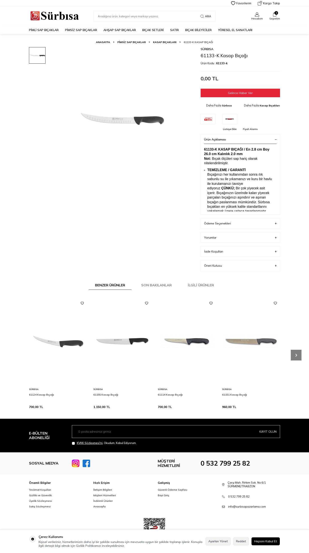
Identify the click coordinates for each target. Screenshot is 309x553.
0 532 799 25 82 (225, 463)
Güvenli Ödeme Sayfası (172, 489)
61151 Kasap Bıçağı (234, 394)
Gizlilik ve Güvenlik (40, 495)
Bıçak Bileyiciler (198, 30)
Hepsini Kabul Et (265, 541)
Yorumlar (240, 238)
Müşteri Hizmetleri (104, 495)
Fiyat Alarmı (250, 129)
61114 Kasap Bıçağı (170, 394)
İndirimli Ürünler (103, 500)
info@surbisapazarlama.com (247, 506)
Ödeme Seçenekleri (240, 223)
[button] (296, 355)
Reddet (241, 541)
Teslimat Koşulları (40, 489)
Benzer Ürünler (110, 285)
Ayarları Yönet (218, 541)
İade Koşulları (240, 252)
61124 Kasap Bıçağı (41, 394)
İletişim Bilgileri (102, 489)
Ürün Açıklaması (240, 139)
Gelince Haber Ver (240, 93)
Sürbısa (207, 49)
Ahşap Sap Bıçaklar (119, 30)
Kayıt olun (268, 431)
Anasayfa (103, 42)
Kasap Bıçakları (164, 42)
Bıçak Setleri (153, 30)
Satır (174, 30)
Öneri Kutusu (240, 266)
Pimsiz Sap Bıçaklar (81, 30)
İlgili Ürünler (201, 285)
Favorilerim (241, 3)
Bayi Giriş (163, 495)
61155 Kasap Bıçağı (105, 394)
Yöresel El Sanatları (235, 30)
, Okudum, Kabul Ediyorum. (104, 443)
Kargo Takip (269, 3)
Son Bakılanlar (156, 285)
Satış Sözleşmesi (40, 506)
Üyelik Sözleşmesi (40, 500)
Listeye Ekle (229, 129)
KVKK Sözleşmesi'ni (90, 443)
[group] (122, 119)
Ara (205, 16)
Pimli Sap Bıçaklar (44, 30)
